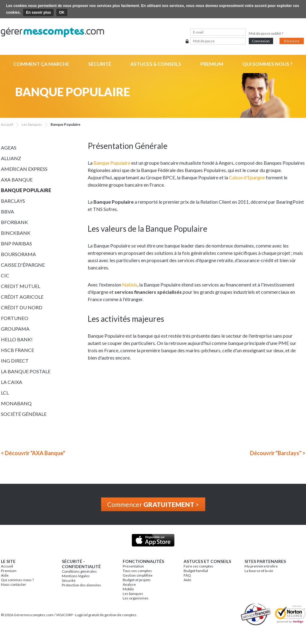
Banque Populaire (26, 190)
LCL (5, 392)
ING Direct (15, 361)
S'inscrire (291, 41)
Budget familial (196, 570)
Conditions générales (79, 571)
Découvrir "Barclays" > (277, 453)
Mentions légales (76, 576)
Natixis (129, 284)
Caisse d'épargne (23, 265)
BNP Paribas (16, 243)
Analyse (129, 584)
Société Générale (24, 414)
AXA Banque (17, 179)
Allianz (11, 158)
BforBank (14, 222)
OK (62, 12)
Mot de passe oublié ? (266, 33)
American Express (24, 169)
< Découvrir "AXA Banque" (33, 453)
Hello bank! (17, 339)
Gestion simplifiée (138, 575)
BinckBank (15, 233)
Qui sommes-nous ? (17, 580)
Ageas (8, 147)
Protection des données (81, 585)
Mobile (128, 589)
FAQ (187, 575)
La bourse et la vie (258, 570)
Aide (5, 575)
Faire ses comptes (198, 566)
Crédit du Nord (21, 307)
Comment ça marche (41, 64)
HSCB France (17, 350)
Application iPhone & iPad (153, 540)
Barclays (13, 201)
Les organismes (136, 598)
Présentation (133, 566)
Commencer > (153, 504)
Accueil (7, 566)
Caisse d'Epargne (247, 177)
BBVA (7, 211)
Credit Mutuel (20, 286)
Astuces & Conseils (155, 64)
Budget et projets (137, 580)
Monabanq (16, 403)
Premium (211, 64)
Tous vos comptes (137, 570)
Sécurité (99, 64)
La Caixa (11, 382)
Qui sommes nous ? (267, 64)
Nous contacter (13, 584)
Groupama (15, 329)
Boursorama (18, 254)
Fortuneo (14, 318)
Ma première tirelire (261, 566)
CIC (5, 275)
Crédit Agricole (22, 297)
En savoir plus (38, 12)
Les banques (133, 593)
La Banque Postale (26, 371)
